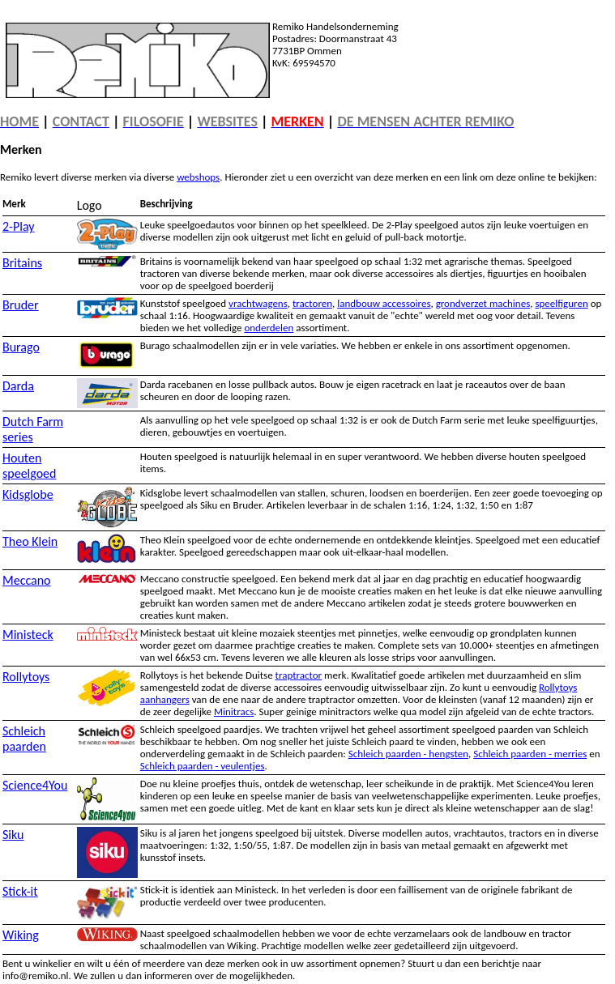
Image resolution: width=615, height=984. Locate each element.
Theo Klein (30, 541)
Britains (22, 262)
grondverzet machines (483, 303)
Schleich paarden (24, 738)
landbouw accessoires (383, 303)
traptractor (298, 675)
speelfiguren (561, 303)
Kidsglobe (27, 494)
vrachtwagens (258, 303)
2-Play (18, 226)
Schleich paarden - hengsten (408, 754)
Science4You (34, 785)
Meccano (26, 580)
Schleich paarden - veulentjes (202, 766)
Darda (18, 386)
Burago (21, 347)
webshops (198, 177)
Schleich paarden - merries (530, 754)
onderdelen (268, 328)
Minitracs (234, 711)
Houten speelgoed (29, 465)
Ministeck (27, 634)
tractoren (312, 303)
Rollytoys (25, 676)
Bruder (20, 305)
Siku (13, 834)
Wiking (20, 935)
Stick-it (20, 891)
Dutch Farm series (32, 429)
